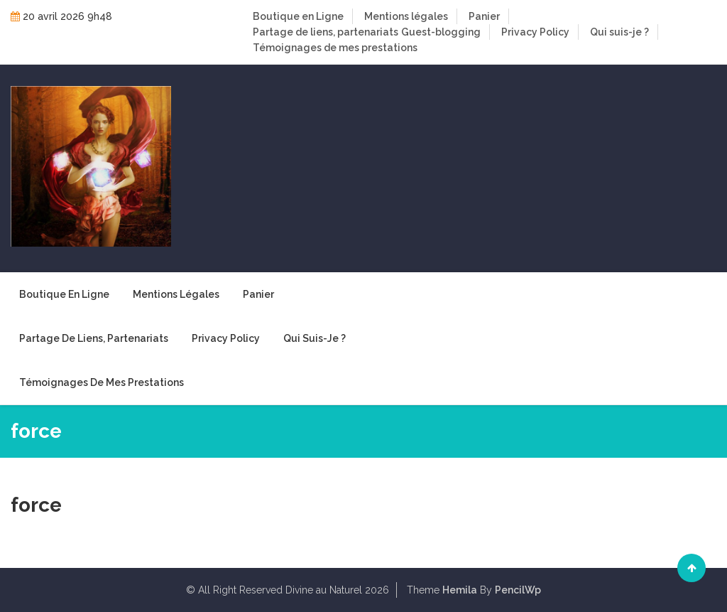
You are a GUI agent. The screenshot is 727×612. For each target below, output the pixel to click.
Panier (484, 16)
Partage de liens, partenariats (325, 32)
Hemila (459, 590)
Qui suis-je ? (619, 32)
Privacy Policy (535, 32)
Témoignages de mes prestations (335, 47)
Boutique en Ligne (298, 16)
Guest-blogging (441, 32)
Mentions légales (406, 16)
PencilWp (518, 590)
